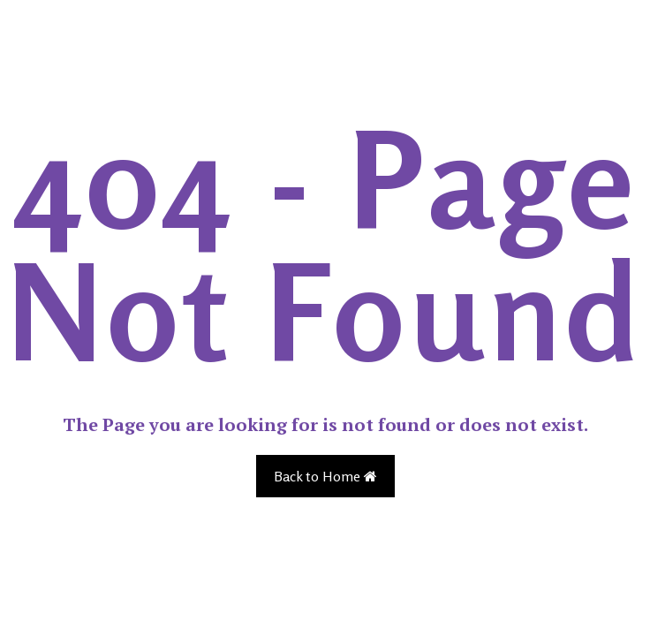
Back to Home (325, 476)
